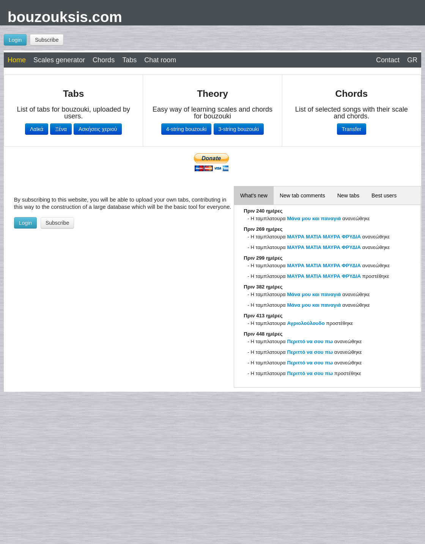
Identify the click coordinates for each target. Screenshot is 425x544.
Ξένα (60, 129)
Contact (388, 60)
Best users (384, 195)
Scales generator (59, 60)
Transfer (352, 129)
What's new (254, 195)
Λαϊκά (36, 129)
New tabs (348, 195)
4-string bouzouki (186, 129)
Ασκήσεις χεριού (98, 129)
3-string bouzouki (239, 129)
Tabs (129, 60)
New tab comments (302, 195)
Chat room (160, 60)
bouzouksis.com (65, 17)
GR (412, 60)
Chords (104, 60)
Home (17, 60)
